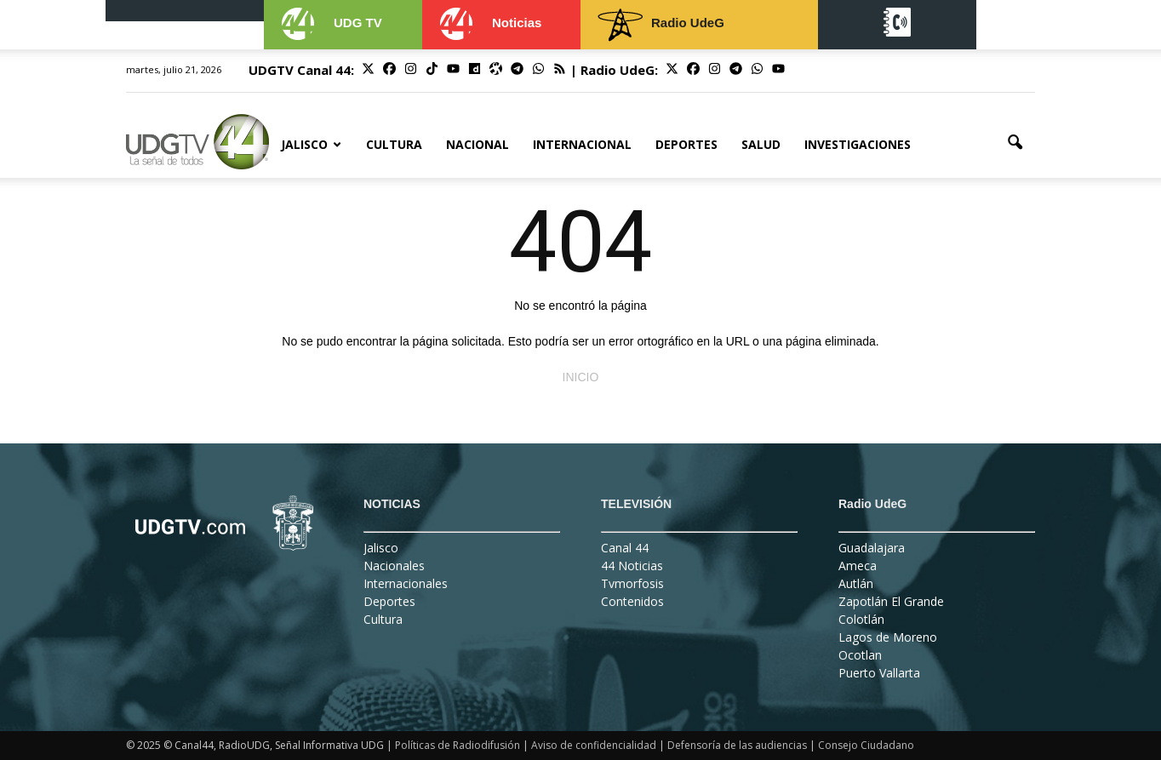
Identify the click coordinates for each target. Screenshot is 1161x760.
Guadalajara (871, 548)
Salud (761, 144)
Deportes (686, 144)
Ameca (857, 565)
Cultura (394, 144)
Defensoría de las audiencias (737, 745)
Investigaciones (857, 144)
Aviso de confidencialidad (593, 745)
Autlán (855, 583)
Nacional (477, 144)
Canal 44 (625, 548)
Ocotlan (860, 655)
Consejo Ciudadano (866, 745)
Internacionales (405, 583)
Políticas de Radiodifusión (457, 745)
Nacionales (394, 565)
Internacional (582, 144)
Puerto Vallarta (879, 673)
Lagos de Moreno (887, 637)
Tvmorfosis (632, 583)
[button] (1014, 143)
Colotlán (861, 619)
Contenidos (632, 601)
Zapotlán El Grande (891, 601)
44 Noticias (632, 565)
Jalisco (311, 144)
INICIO (581, 377)
